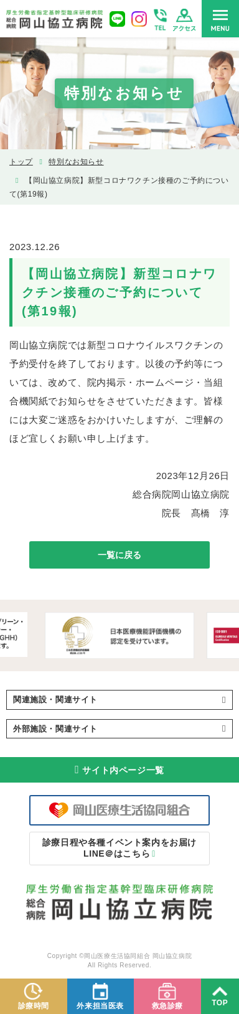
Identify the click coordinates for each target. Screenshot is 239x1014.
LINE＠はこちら (119, 847)
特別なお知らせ (76, 161)
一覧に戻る (119, 555)
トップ (21, 161)
